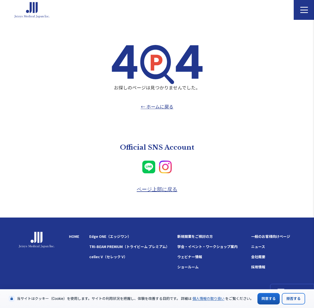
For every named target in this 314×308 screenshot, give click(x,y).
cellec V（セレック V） (108, 256)
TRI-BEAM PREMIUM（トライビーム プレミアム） (129, 246)
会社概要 (258, 256)
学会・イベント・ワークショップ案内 (207, 246)
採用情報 (258, 266)
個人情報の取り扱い (208, 299)
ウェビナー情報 (189, 256)
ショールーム (188, 266)
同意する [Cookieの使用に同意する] (268, 299)
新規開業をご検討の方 (195, 236)
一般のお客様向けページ (270, 236)
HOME (74, 236)
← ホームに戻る (157, 106)
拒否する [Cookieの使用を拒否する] (293, 299)
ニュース (258, 246)
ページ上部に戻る (157, 189)
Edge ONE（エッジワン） (110, 236)
